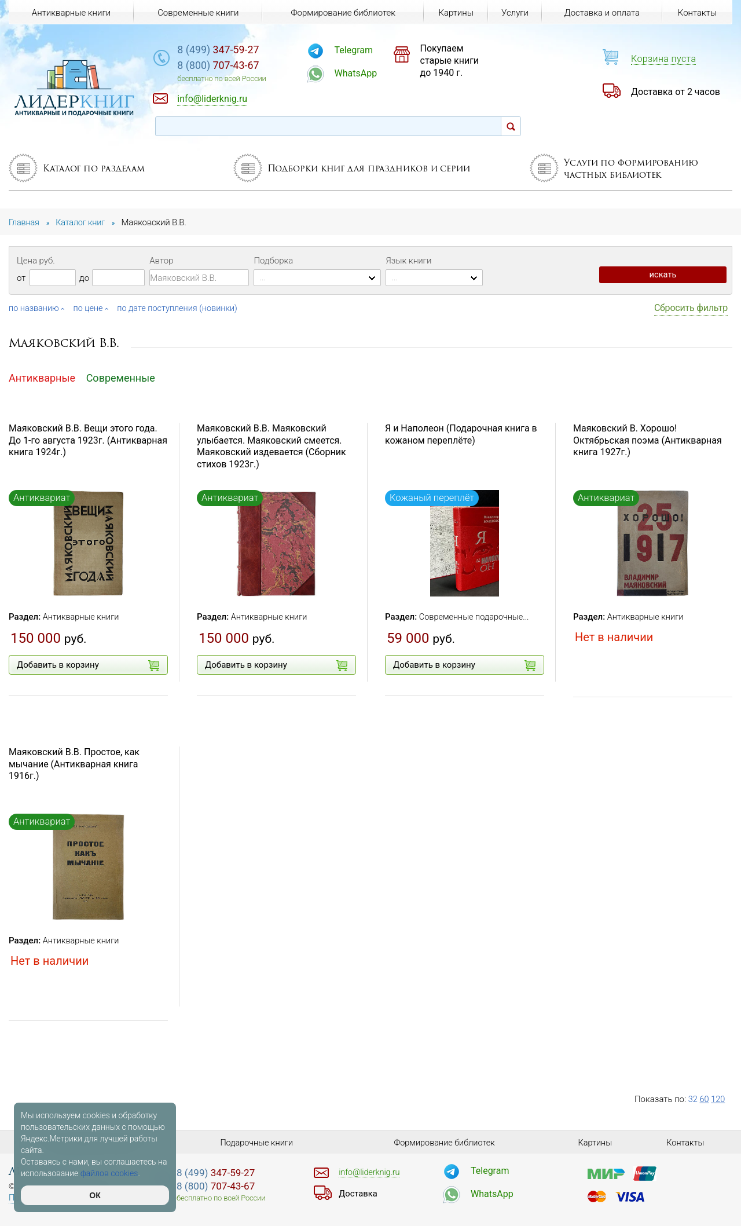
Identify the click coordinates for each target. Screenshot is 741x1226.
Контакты (696, 13)
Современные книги (197, 13)
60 (705, 1099)
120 (718, 1099)
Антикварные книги (82, 617)
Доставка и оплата (601, 13)
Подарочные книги (256, 1142)
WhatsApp (370, 73)
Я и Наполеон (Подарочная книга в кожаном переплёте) (461, 434)
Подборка (273, 260)
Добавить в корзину (88, 665)
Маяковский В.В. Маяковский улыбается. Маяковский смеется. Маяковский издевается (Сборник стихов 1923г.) (271, 446)
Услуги (514, 13)
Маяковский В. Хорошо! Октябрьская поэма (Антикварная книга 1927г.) (647, 440)
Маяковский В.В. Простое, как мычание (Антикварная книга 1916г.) (74, 764)
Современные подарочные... (476, 617)
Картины (454, 13)
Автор (161, 260)
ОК (94, 1195)
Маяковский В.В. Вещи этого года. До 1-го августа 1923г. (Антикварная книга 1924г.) (88, 440)
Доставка (359, 1193)
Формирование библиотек (341, 13)
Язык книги (408, 260)
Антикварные (42, 377)
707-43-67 (239, 66)
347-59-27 (239, 50)
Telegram (368, 50)
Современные (120, 377)
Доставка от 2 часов (675, 91)
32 (693, 1099)
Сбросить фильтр (691, 307)
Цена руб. (36, 260)
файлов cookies (109, 1173)
